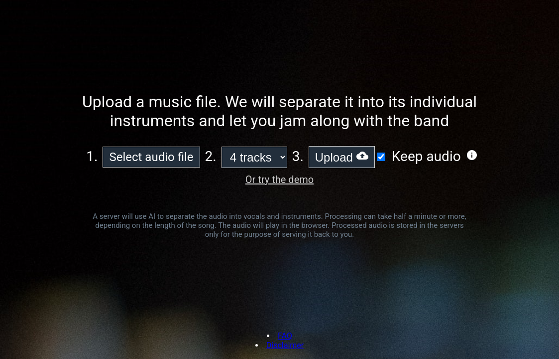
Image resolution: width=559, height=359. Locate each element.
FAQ (285, 336)
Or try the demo (279, 179)
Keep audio (426, 156)
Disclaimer (285, 345)
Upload (341, 157)
